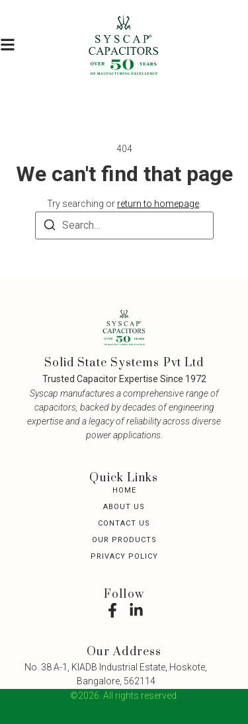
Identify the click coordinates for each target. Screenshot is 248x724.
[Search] (49, 227)
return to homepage (158, 203)
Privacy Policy (124, 556)
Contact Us (124, 523)
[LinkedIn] (136, 610)
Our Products (124, 539)
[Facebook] (112, 610)
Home (124, 490)
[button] (7, 45)
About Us (124, 506)
